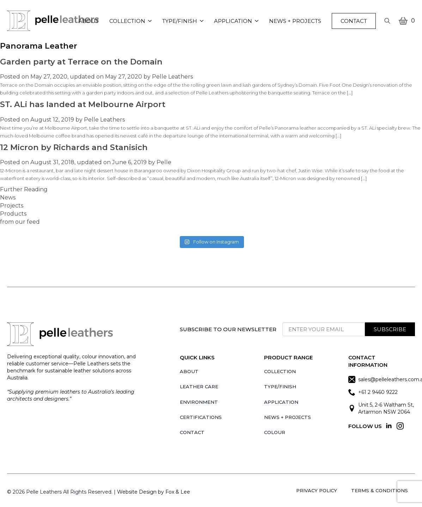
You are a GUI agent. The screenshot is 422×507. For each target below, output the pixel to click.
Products (13, 213)
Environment (199, 402)
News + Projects (295, 21)
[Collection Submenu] (151, 21)
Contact (192, 432)
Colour (274, 432)
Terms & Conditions (379, 490)
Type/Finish (179, 21)
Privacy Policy (316, 490)
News (8, 197)
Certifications (201, 417)
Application (233, 21)
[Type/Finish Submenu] (203, 21)
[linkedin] (388, 425)
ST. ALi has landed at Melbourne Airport (82, 104)
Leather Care (199, 386)
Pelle (164, 162)
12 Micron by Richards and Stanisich (74, 147)
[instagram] (400, 425)
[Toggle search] (387, 21)
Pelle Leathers (172, 76)
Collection (127, 21)
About (88, 21)
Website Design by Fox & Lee (153, 492)
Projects (11, 205)
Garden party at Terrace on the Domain (81, 62)
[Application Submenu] (258, 21)
